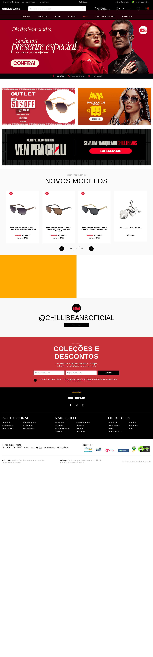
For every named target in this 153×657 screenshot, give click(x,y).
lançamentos (133, 425)
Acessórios (72, 17)
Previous (61, 248)
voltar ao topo (76, 392)
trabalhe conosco (28, 428)
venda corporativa (7, 425)
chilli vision (58, 431)
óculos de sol (112, 422)
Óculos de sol (26, 17)
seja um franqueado (122, 2)
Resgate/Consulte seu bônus (105, 17)
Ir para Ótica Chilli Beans (11, 2)
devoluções (79, 428)
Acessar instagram (76, 325)
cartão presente (28, 425)
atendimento (44, 2)
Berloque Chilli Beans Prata (130, 228)
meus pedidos (59, 422)
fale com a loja (59, 425)
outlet (131, 428)
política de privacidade (62, 428)
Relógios (58, 17)
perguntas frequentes (83, 422)
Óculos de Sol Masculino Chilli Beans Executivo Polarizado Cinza (22, 228)
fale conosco (80, 425)
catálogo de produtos (115, 431)
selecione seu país (140, 2)
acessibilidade (30, 2)
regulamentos (80, 431)
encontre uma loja (7, 428)
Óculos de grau (43, 17)
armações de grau (114, 425)
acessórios (133, 422)
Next (91, 248)
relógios (110, 428)
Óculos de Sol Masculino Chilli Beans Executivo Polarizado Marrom (58, 229)
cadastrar (108, 373)
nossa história (6, 422)
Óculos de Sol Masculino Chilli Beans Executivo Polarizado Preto (94, 228)
